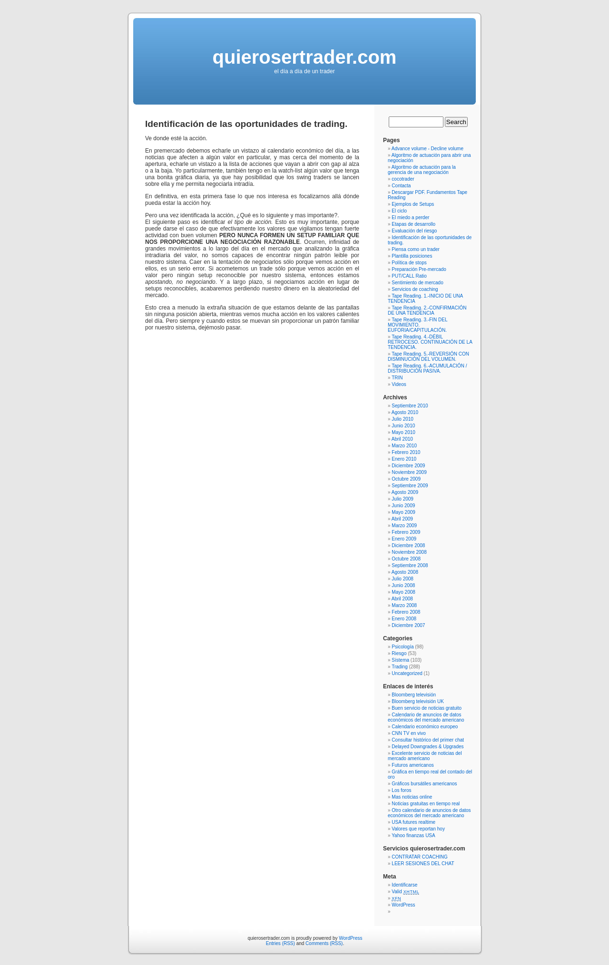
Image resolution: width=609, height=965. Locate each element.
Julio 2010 (402, 419)
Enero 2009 (404, 538)
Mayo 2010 (403, 432)
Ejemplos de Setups (413, 204)
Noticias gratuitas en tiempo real (426, 803)
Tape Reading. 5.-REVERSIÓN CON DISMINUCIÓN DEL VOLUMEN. (428, 356)
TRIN (397, 377)
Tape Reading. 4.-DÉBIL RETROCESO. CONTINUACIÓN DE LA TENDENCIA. (430, 342)
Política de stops (409, 262)
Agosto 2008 (405, 572)
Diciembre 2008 (408, 545)
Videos (399, 384)
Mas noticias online (412, 797)
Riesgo (399, 653)
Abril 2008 (402, 598)
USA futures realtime (413, 822)
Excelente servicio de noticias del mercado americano (425, 756)
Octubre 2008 (406, 558)
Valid (405, 891)
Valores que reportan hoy (418, 828)
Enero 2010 (404, 459)
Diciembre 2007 (408, 625)
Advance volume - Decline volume (427, 148)
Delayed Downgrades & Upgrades (427, 746)
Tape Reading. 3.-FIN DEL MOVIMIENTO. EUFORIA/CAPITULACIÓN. (417, 325)
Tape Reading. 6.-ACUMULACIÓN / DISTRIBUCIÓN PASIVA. (427, 368)
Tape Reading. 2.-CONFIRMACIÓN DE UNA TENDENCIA (427, 310)
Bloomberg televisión (414, 694)
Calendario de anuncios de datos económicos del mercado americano (426, 717)
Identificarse (404, 885)
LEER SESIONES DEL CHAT (423, 863)
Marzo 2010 (404, 445)
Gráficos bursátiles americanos (424, 783)
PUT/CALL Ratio (409, 276)
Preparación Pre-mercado (419, 269)
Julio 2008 (402, 578)
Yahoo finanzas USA (413, 835)
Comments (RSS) (324, 943)
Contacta (401, 185)
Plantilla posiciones (412, 256)
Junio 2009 (403, 505)
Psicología (402, 646)
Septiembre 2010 (410, 405)
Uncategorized (407, 673)
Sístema (400, 660)
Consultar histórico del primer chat (428, 740)
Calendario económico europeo (425, 726)
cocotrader (403, 179)
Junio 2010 (403, 425)
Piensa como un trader (416, 249)
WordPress (403, 904)
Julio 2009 (402, 499)
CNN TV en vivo (409, 733)
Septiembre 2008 (410, 565)
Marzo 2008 (404, 605)
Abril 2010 (402, 439)
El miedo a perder (410, 217)
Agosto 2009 (405, 492)
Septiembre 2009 (410, 485)
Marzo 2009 (404, 525)
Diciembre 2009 (408, 465)
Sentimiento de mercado (417, 282)
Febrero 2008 (406, 612)
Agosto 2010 (405, 412)
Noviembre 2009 (409, 472)
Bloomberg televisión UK (418, 701)
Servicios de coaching (415, 289)
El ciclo (399, 210)
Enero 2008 (404, 618)
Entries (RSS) (280, 943)
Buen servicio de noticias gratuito (427, 708)
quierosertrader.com (305, 57)
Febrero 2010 (406, 452)
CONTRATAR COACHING (419, 856)
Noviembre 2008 (409, 552)
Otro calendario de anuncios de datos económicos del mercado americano (429, 813)
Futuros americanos (412, 765)
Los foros (401, 790)
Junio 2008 (403, 585)
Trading (400, 666)
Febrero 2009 (406, 532)
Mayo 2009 (403, 512)
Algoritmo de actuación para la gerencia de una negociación (422, 169)
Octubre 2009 (406, 479)
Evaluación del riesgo (414, 230)
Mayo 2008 (403, 592)
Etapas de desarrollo (413, 224)
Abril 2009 (402, 518)
